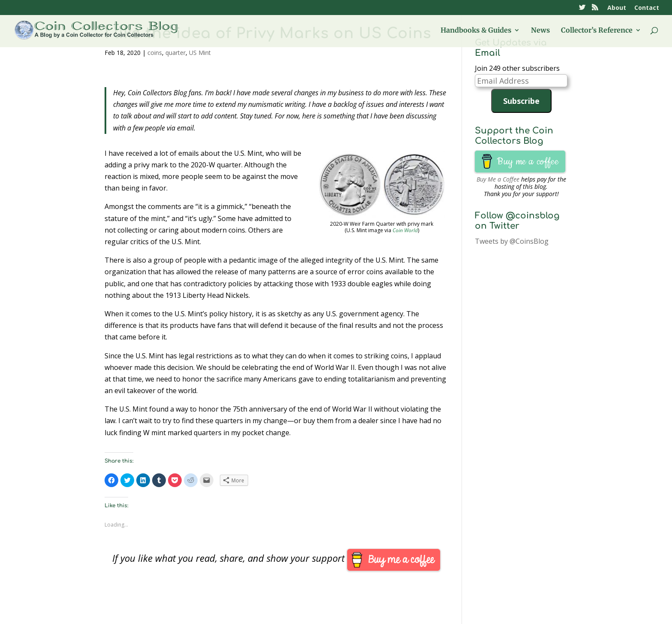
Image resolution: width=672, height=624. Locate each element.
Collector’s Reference (597, 30)
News (540, 30)
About (616, 8)
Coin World (405, 230)
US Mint (200, 52)
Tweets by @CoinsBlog (512, 241)
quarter (175, 52)
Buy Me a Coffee (498, 179)
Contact (646, 8)
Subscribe (521, 101)
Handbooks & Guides (476, 30)
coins (154, 52)
